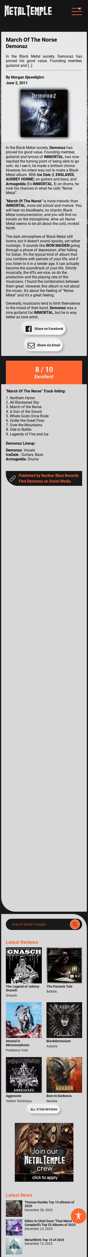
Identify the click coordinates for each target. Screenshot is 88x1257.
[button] (79, 8)
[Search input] (39, 924)
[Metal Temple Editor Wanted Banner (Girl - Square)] (44, 1180)
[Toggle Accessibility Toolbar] (78, 1216)
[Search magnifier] (75, 924)
